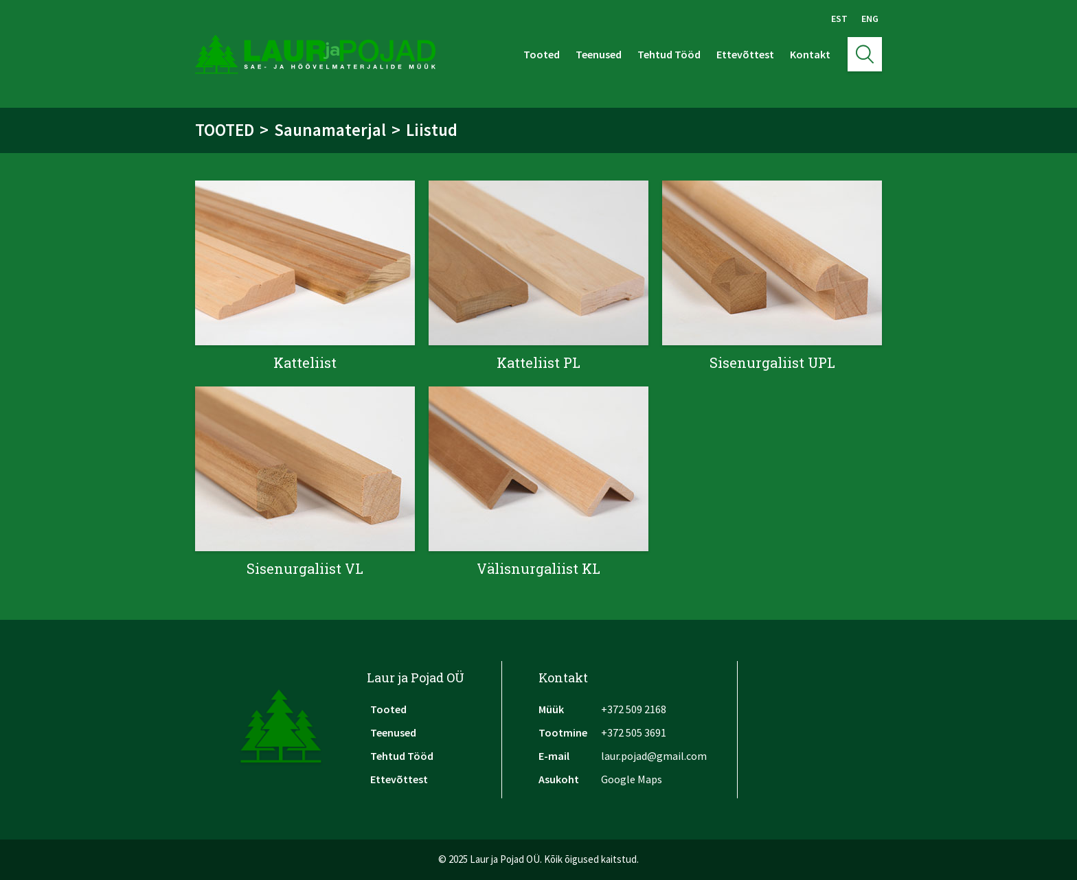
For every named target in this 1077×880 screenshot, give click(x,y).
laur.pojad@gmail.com (654, 756)
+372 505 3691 (633, 732)
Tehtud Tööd (669, 54)
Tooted (541, 54)
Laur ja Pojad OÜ (415, 677)
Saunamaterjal (330, 130)
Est (839, 18)
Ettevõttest (745, 54)
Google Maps (631, 779)
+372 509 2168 (633, 709)
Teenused (599, 54)
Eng (869, 18)
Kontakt (810, 54)
